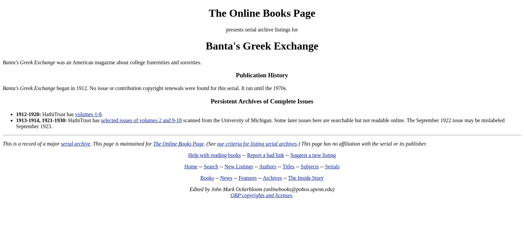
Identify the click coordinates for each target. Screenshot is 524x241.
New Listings (239, 166)
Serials (332, 166)
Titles (288, 166)
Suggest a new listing (313, 155)
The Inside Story (306, 178)
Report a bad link (265, 155)
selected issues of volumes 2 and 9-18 (141, 120)
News (226, 178)
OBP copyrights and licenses (261, 195)
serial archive (75, 144)
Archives (272, 178)
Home (191, 166)
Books (207, 178)
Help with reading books (214, 155)
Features (248, 178)
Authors (267, 166)
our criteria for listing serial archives (257, 144)
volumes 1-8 (88, 114)
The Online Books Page (262, 13)
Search (211, 166)
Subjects (310, 166)
